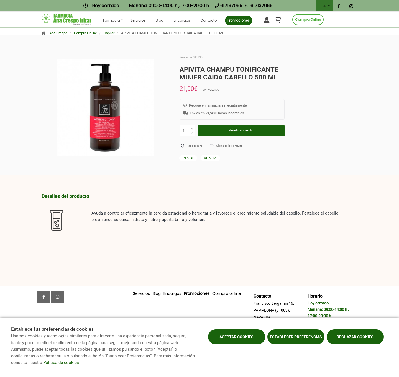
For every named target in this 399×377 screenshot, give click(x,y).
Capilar (109, 33)
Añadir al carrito (241, 130)
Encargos (182, 20)
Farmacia (111, 20)
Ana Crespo (58, 33)
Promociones (238, 20)
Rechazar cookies (355, 337)
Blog (159, 20)
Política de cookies (61, 362)
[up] (192, 127)
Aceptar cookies (236, 337)
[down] (192, 132)
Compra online (308, 19)
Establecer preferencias (296, 337)
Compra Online (85, 33)
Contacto (208, 20)
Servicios (137, 20)
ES (324, 6)
